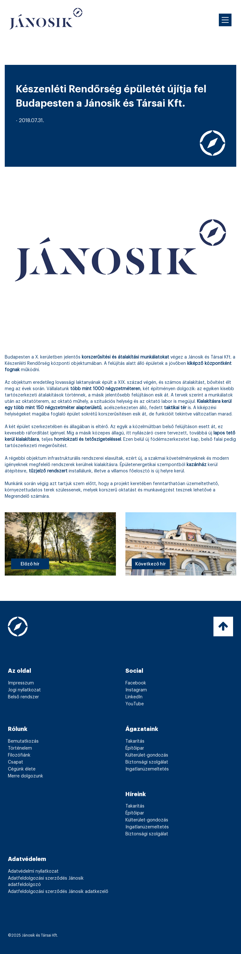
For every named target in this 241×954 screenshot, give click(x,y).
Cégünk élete (21, 769)
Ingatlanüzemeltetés (147, 769)
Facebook (135, 683)
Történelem (20, 748)
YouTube (134, 704)
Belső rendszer (23, 697)
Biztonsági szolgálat (146, 762)
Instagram (136, 690)
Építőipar (134, 748)
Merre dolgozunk (25, 776)
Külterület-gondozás (146, 755)
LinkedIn (134, 697)
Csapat (15, 762)
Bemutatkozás (23, 741)
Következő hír (150, 564)
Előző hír (30, 564)
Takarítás (134, 741)
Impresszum (21, 683)
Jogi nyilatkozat (24, 690)
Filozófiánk (19, 755)
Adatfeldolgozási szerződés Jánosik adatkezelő (58, 891)
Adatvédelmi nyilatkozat (33, 871)
